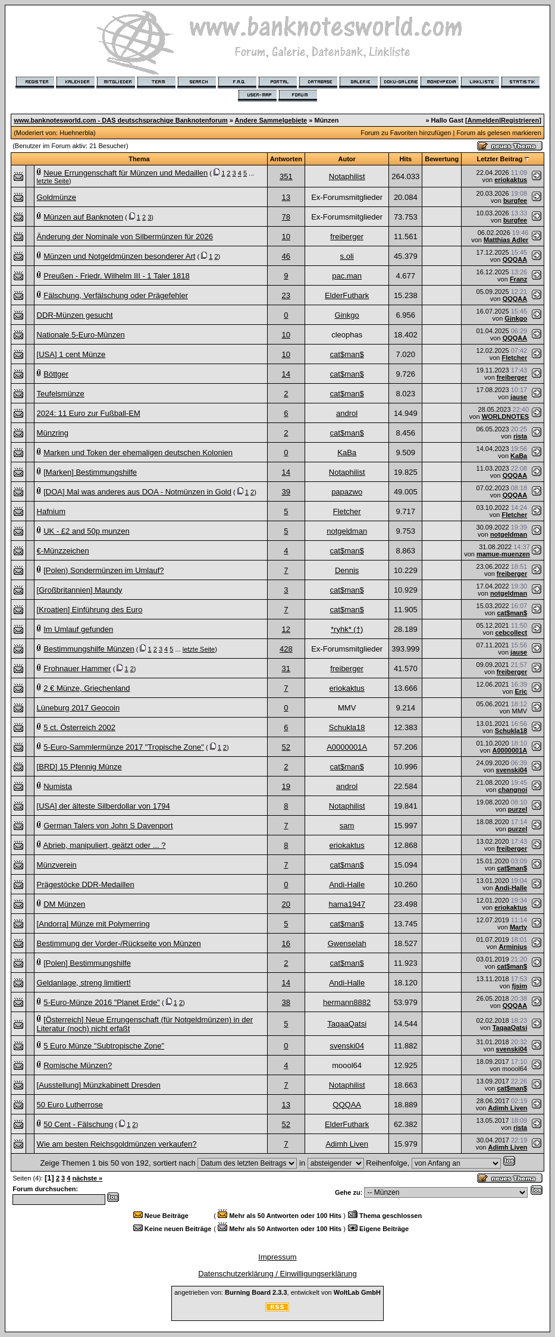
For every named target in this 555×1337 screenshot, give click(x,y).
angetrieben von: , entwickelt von (277, 1292)
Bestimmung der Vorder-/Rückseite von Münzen (119, 943)
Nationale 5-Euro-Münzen (81, 334)
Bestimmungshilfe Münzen (88, 648)
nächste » (87, 1178)
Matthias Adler (506, 239)
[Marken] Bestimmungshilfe (90, 472)
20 (286, 904)
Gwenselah (347, 943)
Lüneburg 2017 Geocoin (78, 707)
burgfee (515, 200)
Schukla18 (347, 727)
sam (347, 825)
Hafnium (51, 511)
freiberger (346, 236)
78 (286, 216)
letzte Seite (53, 180)
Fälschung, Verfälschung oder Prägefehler (115, 295)
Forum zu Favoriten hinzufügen (405, 132)
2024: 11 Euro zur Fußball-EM (88, 413)
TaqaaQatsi (346, 1023)
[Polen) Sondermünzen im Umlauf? (103, 570)
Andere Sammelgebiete (271, 120)
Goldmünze (56, 197)
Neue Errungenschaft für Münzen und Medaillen (125, 172)
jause (518, 396)
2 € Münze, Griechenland (86, 688)
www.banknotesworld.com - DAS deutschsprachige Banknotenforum (121, 120)
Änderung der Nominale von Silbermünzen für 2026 (125, 236)
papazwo (346, 491)
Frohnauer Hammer (77, 668)
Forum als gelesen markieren (498, 132)
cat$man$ (347, 354)
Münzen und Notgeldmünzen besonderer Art (119, 256)
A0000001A (347, 747)
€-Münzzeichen (63, 550)
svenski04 (512, 770)
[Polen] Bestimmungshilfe (87, 963)
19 (286, 786)
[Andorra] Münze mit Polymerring (93, 923)
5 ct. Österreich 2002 (79, 727)
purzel (517, 809)
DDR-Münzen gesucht (75, 315)
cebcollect (511, 632)
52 (286, 747)
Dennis (347, 570)
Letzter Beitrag (499, 158)
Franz (518, 279)
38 (286, 1002)
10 (286, 236)
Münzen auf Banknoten (83, 216)
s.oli (347, 256)
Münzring (52, 432)
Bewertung (442, 158)
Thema (138, 158)
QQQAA (515, 259)
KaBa (346, 452)
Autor (346, 158)
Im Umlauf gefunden (78, 629)
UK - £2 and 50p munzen (86, 531)
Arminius (513, 946)
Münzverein (57, 864)
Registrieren (520, 120)
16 (286, 943)
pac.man (347, 275)
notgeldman (347, 531)
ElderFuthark (347, 295)
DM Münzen (64, 904)
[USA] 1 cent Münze (71, 354)
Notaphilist (347, 176)
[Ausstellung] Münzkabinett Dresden (99, 1085)
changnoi (512, 789)
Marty (518, 927)
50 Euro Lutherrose (70, 1104)
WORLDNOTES (505, 416)
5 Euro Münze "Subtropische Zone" (103, 1045)
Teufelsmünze (60, 393)
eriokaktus (510, 179)
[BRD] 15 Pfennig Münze (79, 766)
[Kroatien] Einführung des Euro (90, 609)
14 (286, 374)
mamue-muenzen (503, 554)
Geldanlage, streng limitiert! (84, 982)
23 (286, 295)
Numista (57, 786)
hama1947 (346, 904)
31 (286, 668)
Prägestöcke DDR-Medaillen (85, 884)
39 (286, 491)
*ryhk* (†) (347, 629)
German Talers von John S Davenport (108, 825)
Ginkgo (347, 315)
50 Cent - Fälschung (78, 1124)
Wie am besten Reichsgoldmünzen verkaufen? (117, 1143)
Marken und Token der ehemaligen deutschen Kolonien (138, 452)
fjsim (520, 986)
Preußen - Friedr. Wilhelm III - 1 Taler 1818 (116, 275)
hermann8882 (347, 1002)
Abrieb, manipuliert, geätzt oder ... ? (104, 845)
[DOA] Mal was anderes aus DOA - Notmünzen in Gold (137, 491)
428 (286, 648)
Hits (405, 158)
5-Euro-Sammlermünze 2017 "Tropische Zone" (123, 747)
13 (286, 197)
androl (347, 413)
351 (286, 176)
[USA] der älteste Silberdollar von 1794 (103, 805)
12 (286, 629)
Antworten (286, 158)
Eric (521, 691)
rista (520, 436)
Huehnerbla (76, 132)
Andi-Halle (347, 884)
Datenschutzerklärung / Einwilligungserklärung (277, 1273)
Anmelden (483, 120)
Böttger (55, 374)
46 (286, 256)
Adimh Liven (507, 1107)
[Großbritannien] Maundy (80, 589)
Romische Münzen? (77, 1065)
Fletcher (514, 357)
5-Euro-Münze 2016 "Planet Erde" (101, 1002)
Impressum (277, 1257)
